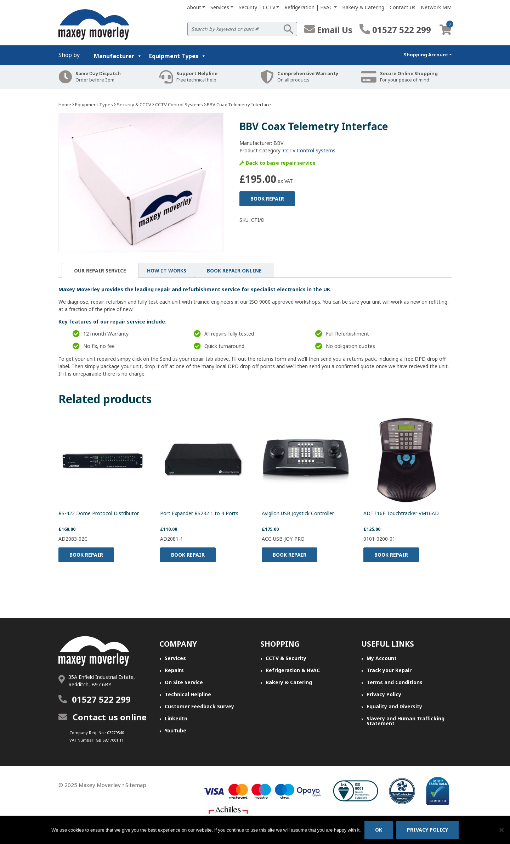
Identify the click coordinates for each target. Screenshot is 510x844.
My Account (382, 658)
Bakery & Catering (363, 7)
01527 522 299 (395, 29)
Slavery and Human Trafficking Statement (405, 721)
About (194, 7)
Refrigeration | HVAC (308, 7)
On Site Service (184, 682)
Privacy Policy (384, 694)
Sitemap (135, 784)
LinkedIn (176, 718)
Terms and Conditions (395, 682)
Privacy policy (427, 829)
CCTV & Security (286, 658)
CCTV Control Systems (179, 104)
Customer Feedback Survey (199, 706)
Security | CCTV (257, 7)
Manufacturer (118, 56)
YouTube (175, 730)
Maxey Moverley (100, 784)
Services (219, 7)
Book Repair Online (234, 270)
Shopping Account (426, 54)
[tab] (100, 270)
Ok (378, 829)
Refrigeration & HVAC (293, 670)
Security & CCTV (134, 104)
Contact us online (102, 717)
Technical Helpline (188, 694)
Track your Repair (389, 670)
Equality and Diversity (394, 706)
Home (64, 104)
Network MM (436, 7)
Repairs (174, 670)
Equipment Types (177, 56)
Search (288, 29)
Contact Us (402, 7)
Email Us (328, 29)
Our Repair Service (100, 270)
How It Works (166, 270)
